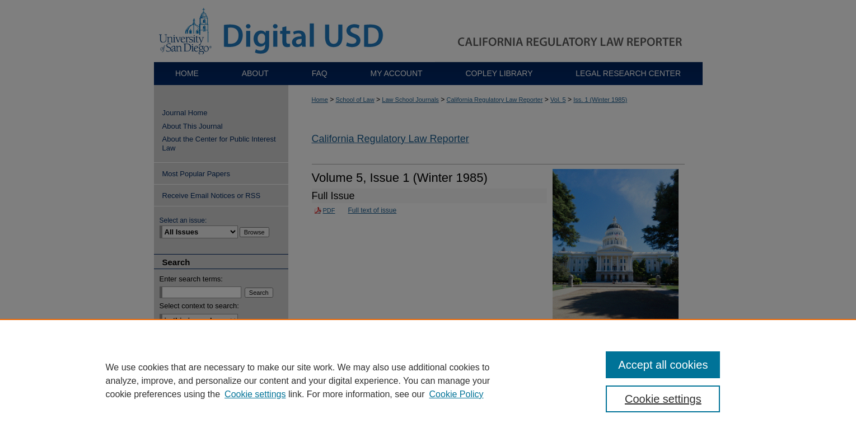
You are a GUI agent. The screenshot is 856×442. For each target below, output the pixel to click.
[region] (428, 380)
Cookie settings (255, 394)
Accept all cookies (663, 365)
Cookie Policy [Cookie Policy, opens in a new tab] (456, 394)
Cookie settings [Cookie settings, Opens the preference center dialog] (663, 399)
